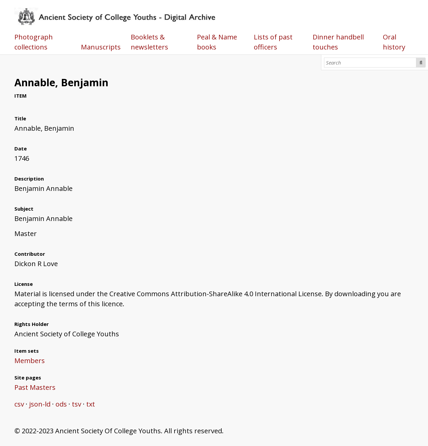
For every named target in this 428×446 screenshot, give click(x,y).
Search (420, 63)
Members (29, 360)
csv (19, 404)
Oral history (394, 41)
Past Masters (35, 387)
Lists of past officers (273, 41)
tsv (76, 404)
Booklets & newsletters (149, 41)
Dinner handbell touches (338, 41)
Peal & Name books (217, 41)
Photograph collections (33, 41)
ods (61, 404)
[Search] (370, 63)
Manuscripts (101, 46)
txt (90, 404)
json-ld (39, 404)
